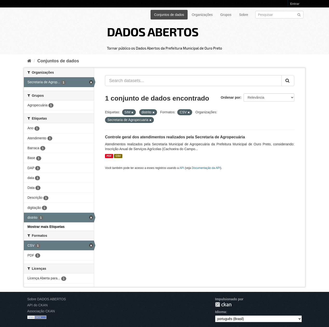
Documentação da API (206, 168)
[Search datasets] (279, 15)
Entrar (294, 4)
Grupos (225, 15)
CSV (118, 155)
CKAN (223, 304)
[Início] (29, 60)
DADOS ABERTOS (152, 31)
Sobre (243, 15)
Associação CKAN (41, 311)
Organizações (202, 15)
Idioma (220, 312)
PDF (109, 155)
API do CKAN (37, 305)
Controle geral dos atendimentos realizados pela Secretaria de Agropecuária (175, 137)
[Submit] (299, 14)
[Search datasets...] (193, 80)
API (181, 168)
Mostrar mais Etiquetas (46, 227)
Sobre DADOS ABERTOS (46, 299)
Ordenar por (230, 97)
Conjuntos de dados (169, 15)
